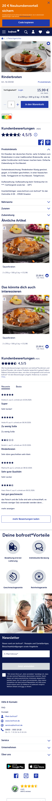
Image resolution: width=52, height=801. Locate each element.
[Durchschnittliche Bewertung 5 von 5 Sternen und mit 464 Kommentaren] (35, 134)
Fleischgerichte (14, 38)
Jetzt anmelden (26, 666)
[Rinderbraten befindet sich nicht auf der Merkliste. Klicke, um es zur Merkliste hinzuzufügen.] (48, 43)
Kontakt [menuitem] (4, 712)
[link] (14, 31)
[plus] (17, 104)
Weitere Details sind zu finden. (19, 687)
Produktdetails (44, 82)
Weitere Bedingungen (25, 16)
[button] (5, 32)
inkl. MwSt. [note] (41, 278)
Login (20, 90)
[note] (26, 269)
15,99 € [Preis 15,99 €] (39, 275)
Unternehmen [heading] (25, 747)
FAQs (3, 377)
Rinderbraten (11, 77)
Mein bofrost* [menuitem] (9, 716)
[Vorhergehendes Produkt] (4, 225)
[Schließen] (49, 2)
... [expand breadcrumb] (5, 38)
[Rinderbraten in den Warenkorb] (34, 104)
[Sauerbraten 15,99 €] (26, 253)
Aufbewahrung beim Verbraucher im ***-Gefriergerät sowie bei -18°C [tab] (24, 183)
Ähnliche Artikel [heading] (14, 220)
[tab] (33, 32)
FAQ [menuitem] (3, 707)
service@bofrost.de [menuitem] (11, 725)
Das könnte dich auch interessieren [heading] (18, 289)
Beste (19, 386)
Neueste (5, 386)
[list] (26, 568)
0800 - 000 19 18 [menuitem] (11, 729)
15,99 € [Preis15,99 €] (42, 90)
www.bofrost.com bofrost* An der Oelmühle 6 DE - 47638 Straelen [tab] (24, 192)
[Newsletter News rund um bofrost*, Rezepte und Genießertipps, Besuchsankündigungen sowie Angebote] (26, 664)
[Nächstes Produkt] (48, 225)
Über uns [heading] (25, 754)
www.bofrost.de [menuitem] (10, 720)
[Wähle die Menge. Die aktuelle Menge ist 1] (11, 104)
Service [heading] (25, 740)
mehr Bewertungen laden (26, 519)
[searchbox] (26, 32)
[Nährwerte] (7, 116)
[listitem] (13, 553)
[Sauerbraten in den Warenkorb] (47, 275)
